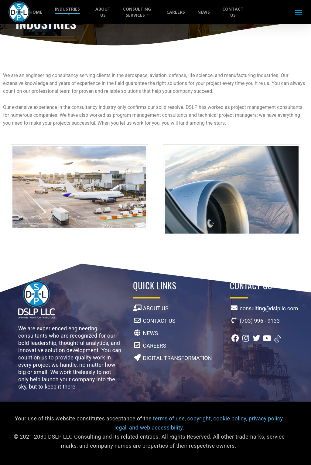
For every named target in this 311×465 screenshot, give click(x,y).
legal (120, 427)
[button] (298, 12)
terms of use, (169, 418)
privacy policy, (266, 418)
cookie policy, (230, 418)
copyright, (199, 418)
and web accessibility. (156, 427)
